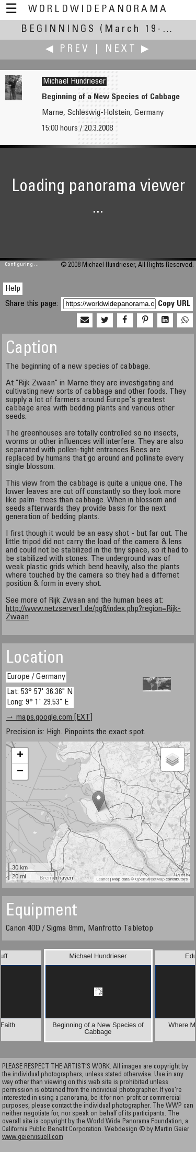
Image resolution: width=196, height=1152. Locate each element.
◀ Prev (67, 49)
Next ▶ (128, 49)
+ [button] (20, 755)
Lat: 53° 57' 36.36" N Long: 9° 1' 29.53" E (40, 697)
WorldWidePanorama (98, 10)
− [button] (20, 772)
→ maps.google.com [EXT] (49, 717)
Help (12, 289)
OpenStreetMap (149, 879)
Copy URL (174, 304)
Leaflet (102, 879)
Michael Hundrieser (74, 81)
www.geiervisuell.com (32, 1137)
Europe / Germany (36, 677)
